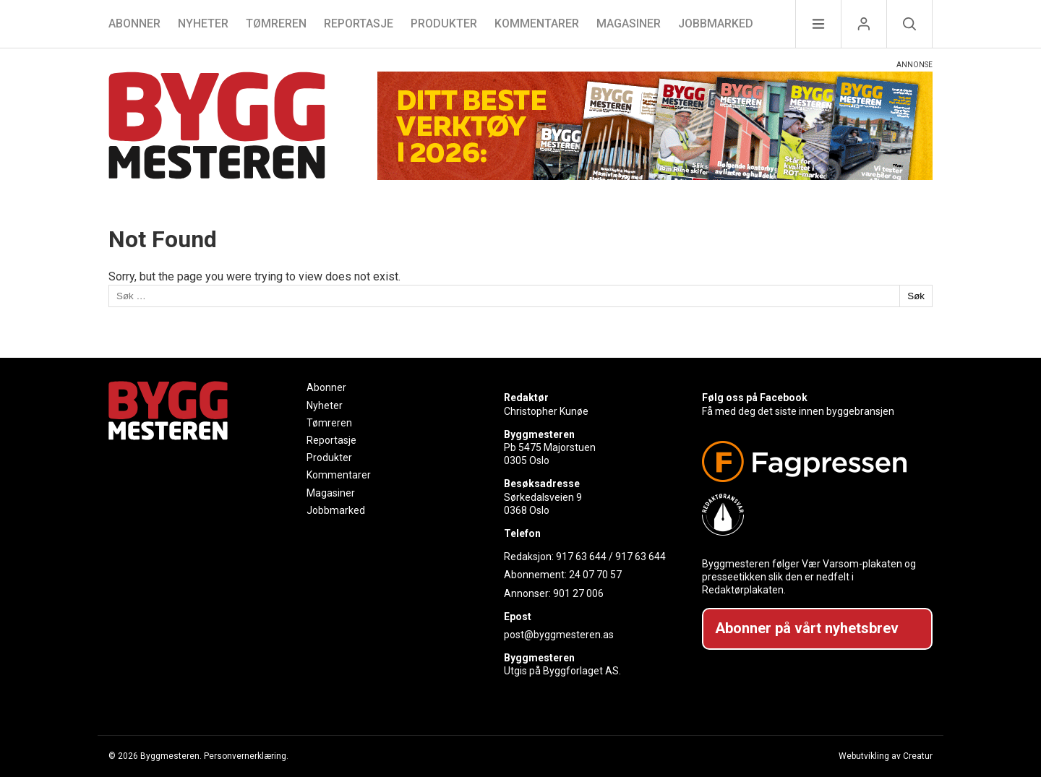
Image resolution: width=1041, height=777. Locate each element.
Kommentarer (536, 23)
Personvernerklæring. (246, 756)
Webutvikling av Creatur (886, 756)
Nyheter (203, 23)
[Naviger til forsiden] (216, 128)
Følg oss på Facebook (754, 397)
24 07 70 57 (595, 574)
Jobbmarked (715, 23)
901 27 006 (578, 593)
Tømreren (276, 23)
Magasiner (628, 23)
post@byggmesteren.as (559, 634)
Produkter (444, 23)
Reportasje (358, 23)
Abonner (134, 23)
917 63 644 (581, 556)
